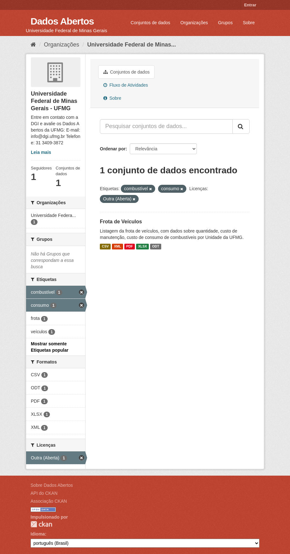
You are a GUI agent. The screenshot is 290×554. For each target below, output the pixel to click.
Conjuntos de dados (150, 22)
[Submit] (241, 126)
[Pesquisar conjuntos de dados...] (166, 126)
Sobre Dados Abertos (52, 485)
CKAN (41, 524)
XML (117, 246)
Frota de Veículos (121, 221)
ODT (155, 246)
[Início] (33, 44)
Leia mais (41, 152)
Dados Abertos (62, 21)
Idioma (38, 533)
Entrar (250, 5)
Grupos (225, 22)
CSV (105, 246)
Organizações (194, 22)
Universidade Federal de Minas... (131, 44)
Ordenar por (113, 148)
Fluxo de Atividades (125, 85)
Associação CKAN (49, 501)
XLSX (142, 246)
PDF (129, 246)
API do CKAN (44, 493)
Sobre (249, 22)
